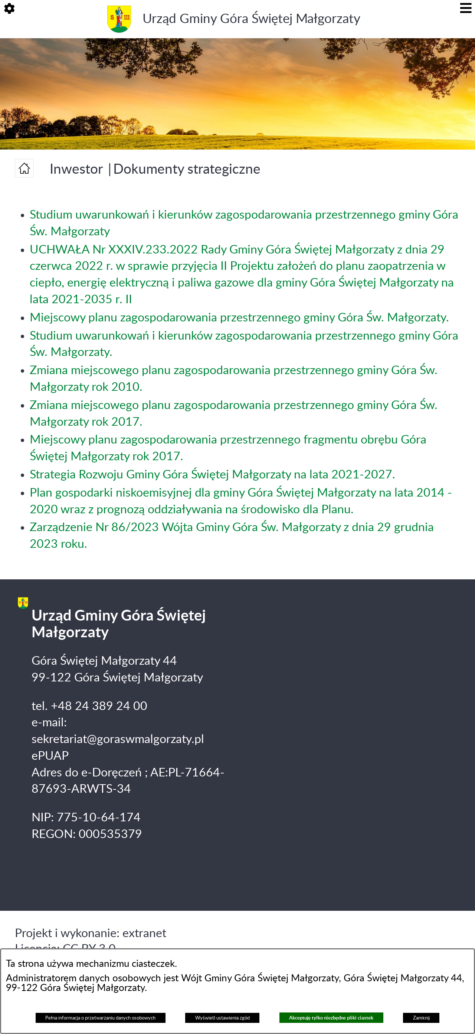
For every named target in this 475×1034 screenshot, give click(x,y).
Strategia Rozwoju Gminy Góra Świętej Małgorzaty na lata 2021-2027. (212, 475)
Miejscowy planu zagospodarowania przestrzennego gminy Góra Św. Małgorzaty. (239, 318)
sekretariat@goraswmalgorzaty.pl (118, 739)
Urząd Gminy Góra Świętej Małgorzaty (251, 19)
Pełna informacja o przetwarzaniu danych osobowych (100, 1018)
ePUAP (50, 756)
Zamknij (421, 1018)
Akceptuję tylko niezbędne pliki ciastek (331, 1018)
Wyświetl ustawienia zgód (222, 1018)
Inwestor (76, 169)
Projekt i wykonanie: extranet (90, 933)
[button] (9, 9)
